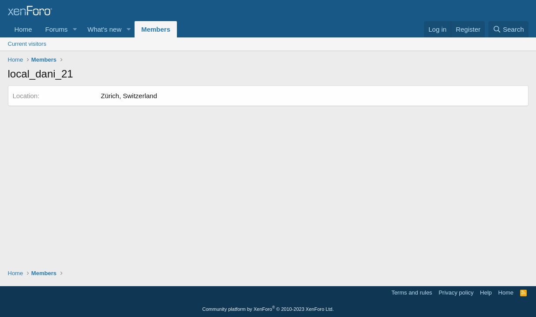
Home (23, 29)
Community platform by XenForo (268, 309)
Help (486, 292)
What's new (104, 29)
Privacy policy (456, 292)
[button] (74, 29)
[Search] (508, 29)
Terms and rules (411, 292)
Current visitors (27, 44)
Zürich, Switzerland (129, 96)
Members (155, 29)
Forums (56, 29)
